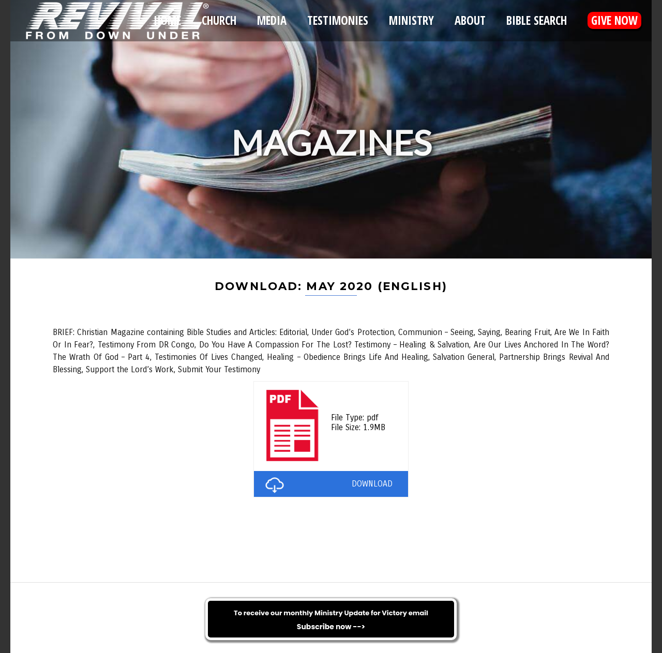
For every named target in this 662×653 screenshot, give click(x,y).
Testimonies (337, 20)
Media (272, 20)
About (470, 20)
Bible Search (536, 20)
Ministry (411, 20)
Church (219, 20)
